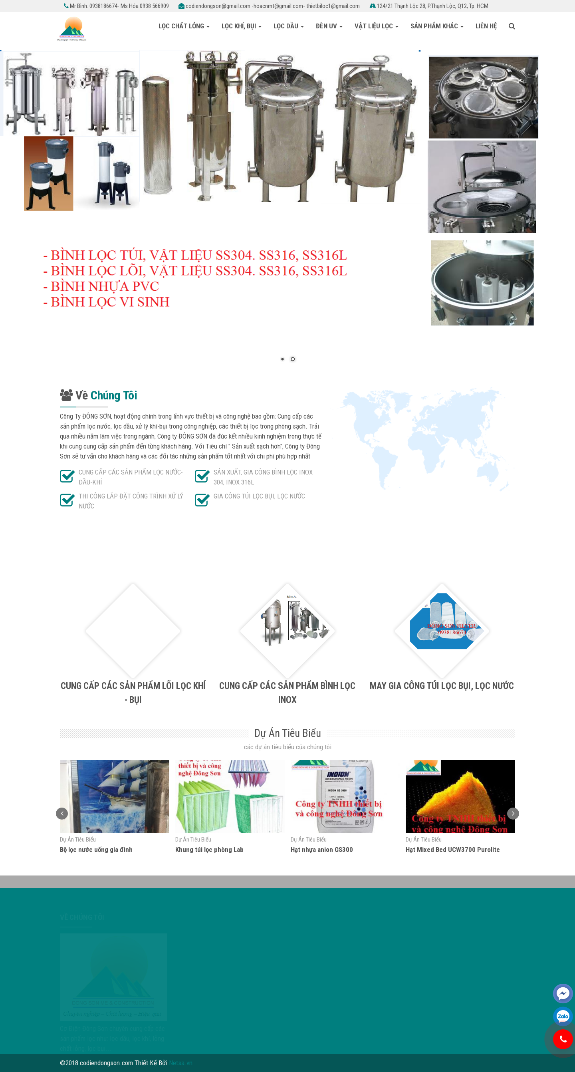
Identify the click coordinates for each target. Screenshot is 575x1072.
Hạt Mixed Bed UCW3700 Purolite (453, 850)
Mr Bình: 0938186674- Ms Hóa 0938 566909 (116, 6)
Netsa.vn (180, 1063)
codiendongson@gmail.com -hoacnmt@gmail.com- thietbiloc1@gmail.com (269, 6)
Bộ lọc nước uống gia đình (96, 850)
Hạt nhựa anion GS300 (322, 850)
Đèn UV (329, 26)
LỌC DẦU (289, 26)
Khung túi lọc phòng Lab (209, 850)
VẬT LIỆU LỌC (377, 26)
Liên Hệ (486, 26)
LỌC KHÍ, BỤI (242, 26)
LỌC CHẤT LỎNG (184, 26)
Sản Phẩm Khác (437, 26)
